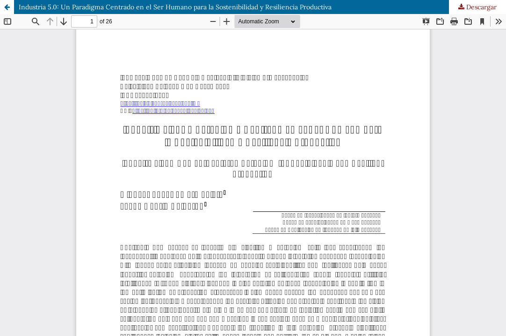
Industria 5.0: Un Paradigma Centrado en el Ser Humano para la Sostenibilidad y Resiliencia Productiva (175, 7)
